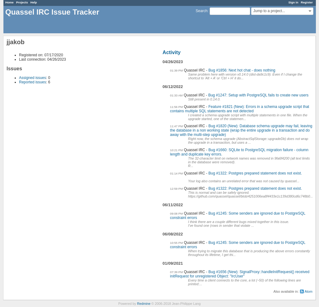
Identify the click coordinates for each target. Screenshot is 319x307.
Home (9, 2)
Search (201, 11)
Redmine (143, 303)
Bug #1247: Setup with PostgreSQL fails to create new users (258, 95)
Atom (308, 291)
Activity (172, 52)
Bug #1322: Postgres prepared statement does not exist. (255, 173)
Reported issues (32, 82)
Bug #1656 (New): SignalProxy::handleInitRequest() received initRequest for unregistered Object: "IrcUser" (239, 274)
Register (307, 2)
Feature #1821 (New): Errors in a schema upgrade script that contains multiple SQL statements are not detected (239, 109)
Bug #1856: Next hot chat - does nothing (241, 70)
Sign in (293, 2)
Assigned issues (32, 78)
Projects (22, 2)
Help (34, 2)
